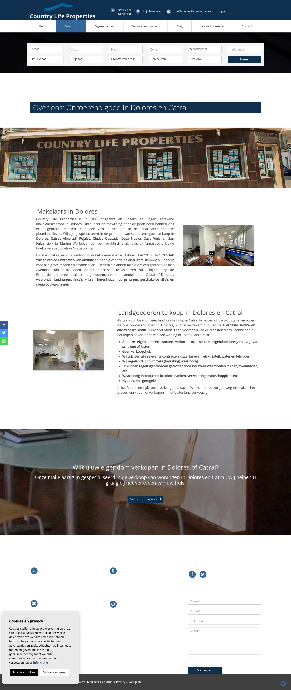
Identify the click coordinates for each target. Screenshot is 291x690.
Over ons (71, 26)
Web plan (135, 682)
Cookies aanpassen (55, 672)
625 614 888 (124, 13)
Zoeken (244, 59)
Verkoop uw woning (145, 26)
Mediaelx (93, 682)
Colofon (107, 682)
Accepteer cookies (24, 672)
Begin (43, 26)
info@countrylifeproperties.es (192, 11)
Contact (247, 26)
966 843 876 (124, 9)
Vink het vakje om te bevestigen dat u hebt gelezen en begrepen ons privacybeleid (222, 661)
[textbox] (87, 49)
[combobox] (86, 49)
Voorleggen (204, 670)
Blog (179, 26)
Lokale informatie (212, 26)
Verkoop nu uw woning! (145, 499)
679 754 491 (71, 587)
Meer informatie (132, 587)
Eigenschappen (104, 26)
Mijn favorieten (152, 11)
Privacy (120, 682)
